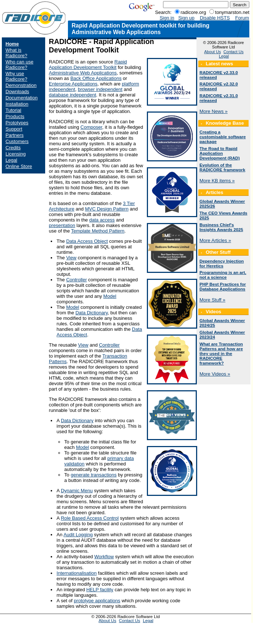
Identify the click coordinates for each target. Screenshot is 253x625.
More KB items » (217, 180)
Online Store (19, 166)
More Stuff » (212, 300)
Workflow (104, 556)
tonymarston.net (232, 12)
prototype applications (97, 600)
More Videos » (214, 374)
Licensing (16, 154)
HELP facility (99, 589)
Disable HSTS (215, 18)
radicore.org (193, 12)
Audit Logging (78, 534)
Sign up (186, 18)
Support (14, 129)
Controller (76, 279)
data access (102, 220)
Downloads (17, 91)
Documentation (21, 97)
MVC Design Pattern (107, 209)
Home (12, 44)
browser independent (100, 89)
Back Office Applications (96, 78)
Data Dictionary (91, 312)
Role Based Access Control (90, 518)
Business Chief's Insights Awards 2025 (221, 227)
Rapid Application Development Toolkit (88, 64)
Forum (242, 18)
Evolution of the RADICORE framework (222, 167)
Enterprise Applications (73, 84)
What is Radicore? (16, 52)
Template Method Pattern (97, 231)
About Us (212, 52)
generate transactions (93, 475)
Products (15, 116)
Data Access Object (87, 241)
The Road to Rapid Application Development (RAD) (219, 153)
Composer (91, 127)
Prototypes (17, 122)
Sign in (167, 18)
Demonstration (21, 85)
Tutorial (13, 110)
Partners (15, 135)
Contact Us (234, 52)
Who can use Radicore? (19, 64)
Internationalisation (77, 573)
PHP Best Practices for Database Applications (222, 286)
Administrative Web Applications (83, 73)
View (71, 257)
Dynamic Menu (77, 490)
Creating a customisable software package (222, 136)
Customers (17, 141)
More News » (213, 111)
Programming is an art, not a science (222, 274)
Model (109, 296)
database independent (72, 95)
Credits (13, 147)
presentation (62, 225)
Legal (11, 160)
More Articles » (215, 240)
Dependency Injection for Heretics (221, 263)
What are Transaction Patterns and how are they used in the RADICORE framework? (221, 353)
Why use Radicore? (16, 76)
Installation (17, 104)
